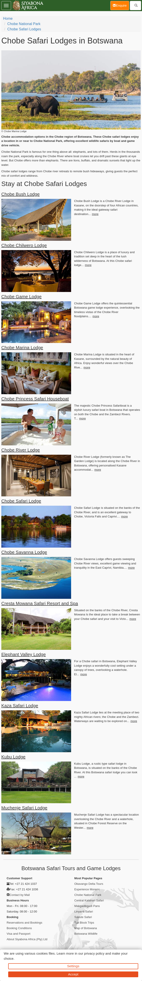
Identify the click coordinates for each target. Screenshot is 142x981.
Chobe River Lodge (20, 450)
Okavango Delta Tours (88, 883)
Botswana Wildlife (85, 933)
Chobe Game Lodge (21, 296)
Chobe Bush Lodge (20, 194)
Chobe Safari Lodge (21, 501)
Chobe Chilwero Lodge (24, 245)
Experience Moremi (87, 889)
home (8, 18)
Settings (73, 966)
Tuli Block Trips (84, 922)
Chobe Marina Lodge (22, 347)
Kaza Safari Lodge (19, 705)
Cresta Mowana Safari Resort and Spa (39, 603)
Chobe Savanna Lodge (24, 552)
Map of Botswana (85, 928)
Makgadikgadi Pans (87, 906)
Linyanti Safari (83, 911)
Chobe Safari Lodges (24, 29)
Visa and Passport (18, 933)
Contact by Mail (20, 895)
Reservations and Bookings (24, 922)
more (95, 214)
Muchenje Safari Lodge (24, 807)
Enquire (121, 5)
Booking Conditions (19, 928)
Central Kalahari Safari (89, 900)
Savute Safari (83, 917)
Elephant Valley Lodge (23, 654)
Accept (73, 974)
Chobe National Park (24, 24)
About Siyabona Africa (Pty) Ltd (27, 939)
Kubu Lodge (13, 756)
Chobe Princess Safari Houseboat (35, 398)
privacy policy (94, 953)
